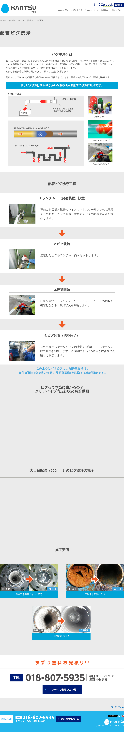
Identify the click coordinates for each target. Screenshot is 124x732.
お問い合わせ (116, 10)
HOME (3, 20)
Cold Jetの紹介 (63, 10)
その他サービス (91, 10)
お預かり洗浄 (76, 10)
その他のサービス (16, 20)
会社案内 (104, 10)
